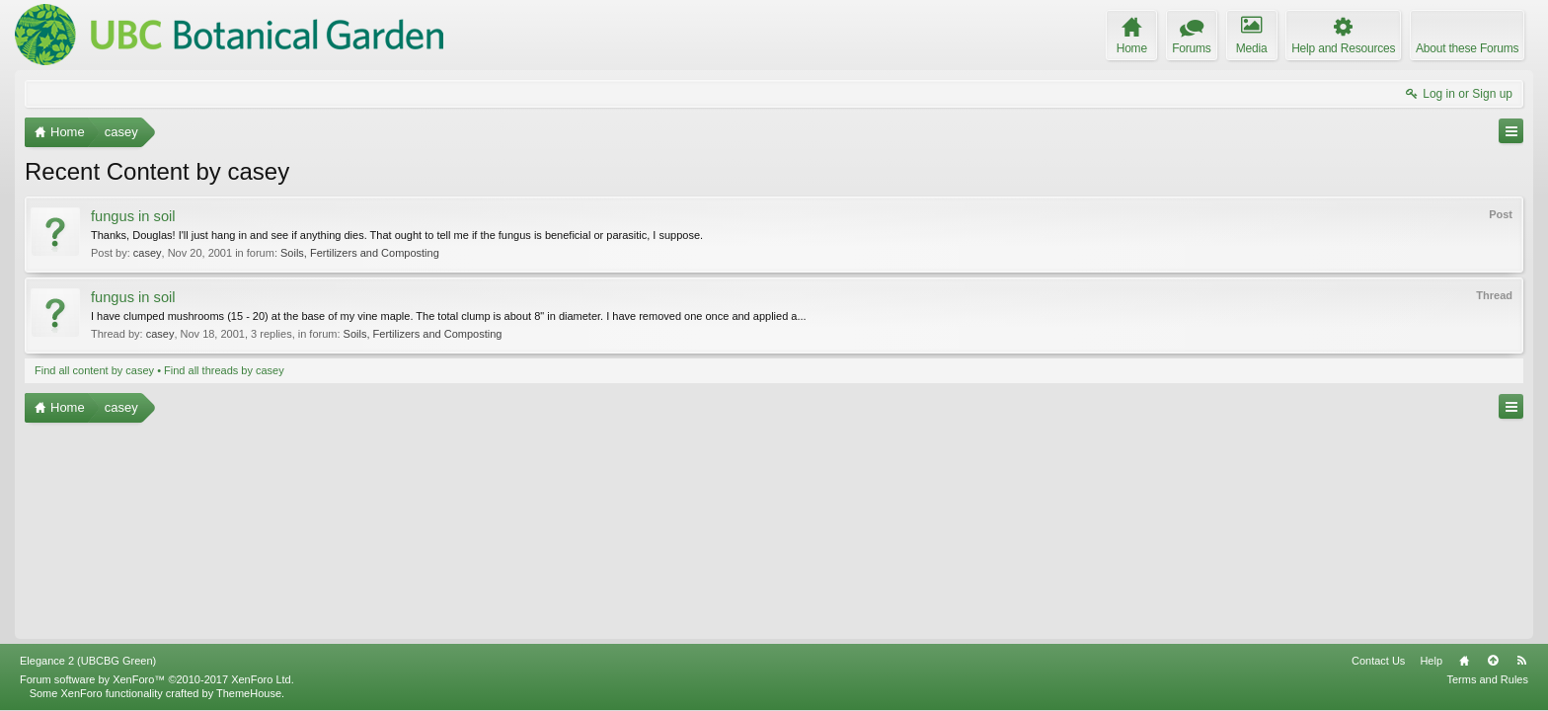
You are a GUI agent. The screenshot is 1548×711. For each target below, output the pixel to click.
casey (147, 253)
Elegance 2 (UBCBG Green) (88, 661)
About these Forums (1467, 48)
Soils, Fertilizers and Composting (359, 253)
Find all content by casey (94, 370)
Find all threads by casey (224, 370)
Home (1464, 661)
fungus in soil (133, 216)
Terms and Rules (1487, 679)
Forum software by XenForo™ (157, 679)
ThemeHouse (248, 693)
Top (1493, 661)
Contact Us (1378, 661)
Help (1431, 661)
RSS (1521, 661)
